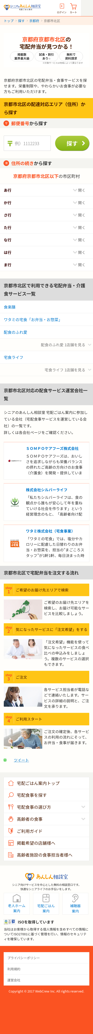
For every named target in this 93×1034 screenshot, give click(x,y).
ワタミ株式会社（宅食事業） (50, 531)
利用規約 (13, 968)
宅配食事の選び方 (34, 807)
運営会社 (13, 980)
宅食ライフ (13, 357)
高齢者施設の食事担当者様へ (44, 855)
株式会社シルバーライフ (46, 489)
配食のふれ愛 (15, 332)
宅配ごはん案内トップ (38, 783)
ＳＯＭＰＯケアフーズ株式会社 (52, 448)
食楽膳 (9, 307)
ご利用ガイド (30, 831)
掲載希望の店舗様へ (36, 843)
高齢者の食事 (30, 819)
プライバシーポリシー (23, 957)
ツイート (21, 760)
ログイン (61, 12)
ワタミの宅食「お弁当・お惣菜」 (33, 319)
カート (73, 12)
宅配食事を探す (32, 795)
